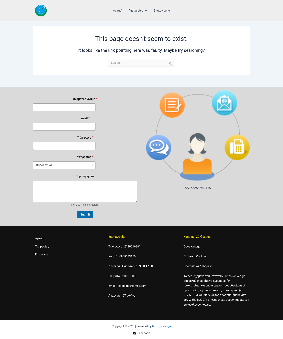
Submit (85, 214)
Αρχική (119, 10)
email (85, 118)
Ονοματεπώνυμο (85, 99)
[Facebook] (141, 333)
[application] (145, 10)
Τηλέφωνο (85, 137)
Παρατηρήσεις (85, 176)
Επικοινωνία (161, 10)
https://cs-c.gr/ (161, 326)
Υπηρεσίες (138, 10)
